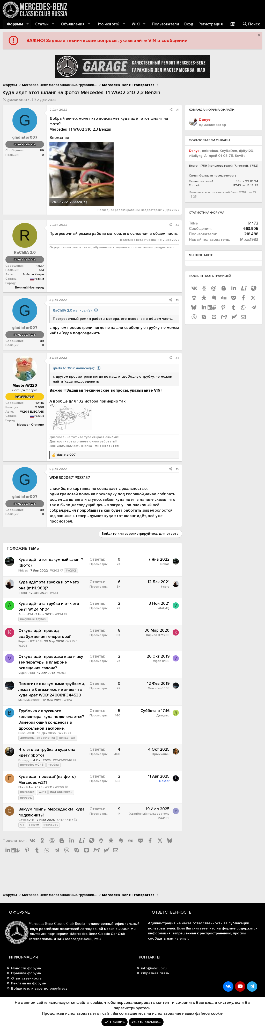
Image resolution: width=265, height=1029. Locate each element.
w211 (42, 792)
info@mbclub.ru (154, 968)
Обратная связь (155, 973)
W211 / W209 (54, 787)
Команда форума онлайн (211, 110)
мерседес (50, 825)
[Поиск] (251, 24)
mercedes (27, 792)
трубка (53, 765)
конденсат (67, 738)
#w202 (71, 571)
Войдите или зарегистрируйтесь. (39, 988)
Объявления (73, 24)
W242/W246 (62, 760)
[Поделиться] (171, 110)
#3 (177, 300)
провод (26, 798)
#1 (177, 110)
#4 (177, 358)
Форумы (14, 24)
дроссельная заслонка (37, 738)
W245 (62, 733)
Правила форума (26, 973)
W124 (54, 593)
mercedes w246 (32, 765)
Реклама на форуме (28, 983)
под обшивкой (61, 792)
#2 (177, 225)
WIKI (136, 24)
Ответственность (26, 978)
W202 (54, 571)
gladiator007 (18, 100)
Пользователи (165, 24)
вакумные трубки (33, 619)
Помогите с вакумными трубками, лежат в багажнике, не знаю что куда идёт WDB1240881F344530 (51, 689)
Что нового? (108, 24)
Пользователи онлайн (209, 140)
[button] (27, 24)
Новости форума (26, 968)
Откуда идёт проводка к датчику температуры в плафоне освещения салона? (50, 662)
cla (22, 825)
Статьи (42, 24)
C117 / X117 (65, 820)
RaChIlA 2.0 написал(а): (72, 310)
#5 (177, 469)
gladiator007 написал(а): (74, 368)
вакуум (34, 825)
